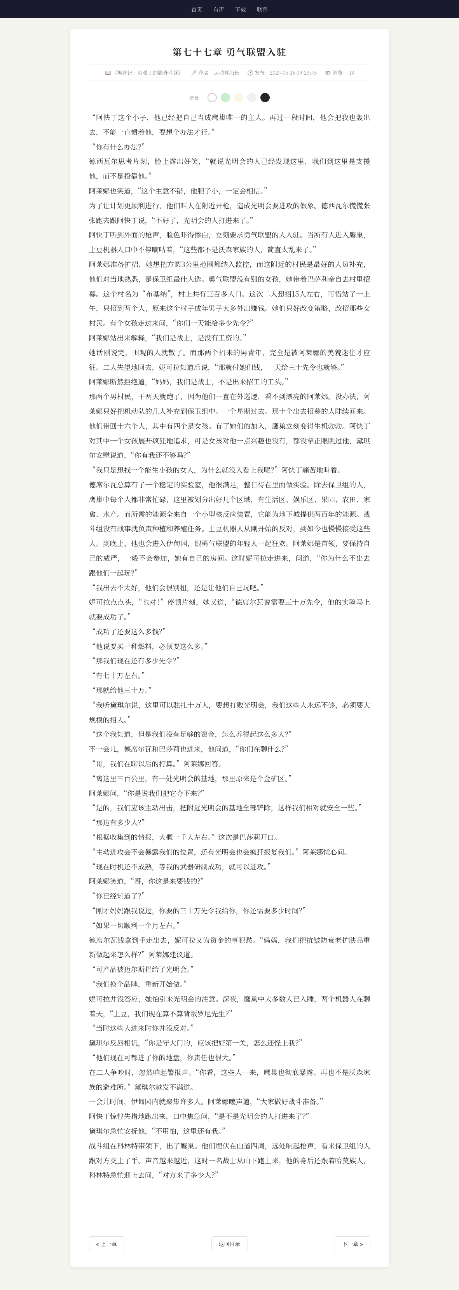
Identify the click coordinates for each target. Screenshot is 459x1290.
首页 (196, 9)
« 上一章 (106, 1244)
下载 (240, 9)
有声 (218, 9)
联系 (262, 9)
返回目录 (230, 1244)
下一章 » (352, 1244)
